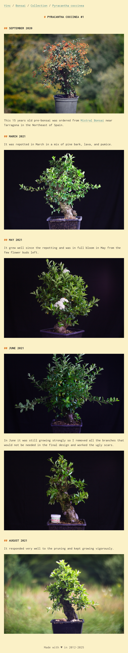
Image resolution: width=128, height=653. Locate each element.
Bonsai (21, 5)
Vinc (7, 5)
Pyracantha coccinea (68, 5)
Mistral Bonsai (92, 120)
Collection (39, 5)
